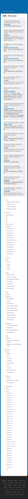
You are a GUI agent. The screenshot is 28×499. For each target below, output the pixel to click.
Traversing (6, 21)
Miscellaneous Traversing (14, 21)
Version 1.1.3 (10, 402)
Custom (8, 264)
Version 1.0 (9, 393)
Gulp (14, 487)
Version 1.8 (9, 437)
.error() (6, 80)
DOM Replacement (11, 315)
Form (8, 365)
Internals (6, 30)
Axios (16, 489)
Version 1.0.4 (10, 395)
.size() (6, 169)
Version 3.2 (9, 453)
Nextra (5, 482)
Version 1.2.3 (10, 409)
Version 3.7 (9, 464)
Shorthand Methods (11, 209)
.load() (6, 148)
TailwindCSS (10, 480)
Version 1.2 (9, 407)
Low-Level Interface (11, 206)
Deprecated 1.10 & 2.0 (18, 31)
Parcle (19, 485)
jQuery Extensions (11, 370)
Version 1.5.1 (10, 430)
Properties (11, 30)
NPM (21, 482)
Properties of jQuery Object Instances (13, 341)
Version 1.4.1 (10, 418)
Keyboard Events (11, 286)
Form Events (10, 283)
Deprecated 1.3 (16, 88)
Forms (6, 292)
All (7, 469)
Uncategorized (8, 386)
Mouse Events (10, 177)
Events (5, 66)
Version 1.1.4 (10, 404)
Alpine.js (6, 489)
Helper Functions (11, 204)
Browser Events (11, 77)
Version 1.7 (9, 434)
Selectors (7, 351)
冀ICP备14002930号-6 (19, 494)
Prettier (11, 489)
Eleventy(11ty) (8, 491)
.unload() (7, 191)
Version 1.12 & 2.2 (11, 446)
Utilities (5, 88)
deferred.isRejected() (11, 48)
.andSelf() (7, 24)
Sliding (8, 268)
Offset (6, 336)
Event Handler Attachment (13, 66)
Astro (23, 491)
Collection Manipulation (12, 325)
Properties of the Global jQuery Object (16, 103)
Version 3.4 (9, 457)
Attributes (7, 212)
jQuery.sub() (8, 124)
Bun (23, 489)
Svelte (24, 487)
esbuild (23, 485)
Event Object (10, 281)
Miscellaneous (7, 166)
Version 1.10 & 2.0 (11, 441)
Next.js (24, 480)
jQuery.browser (9, 108)
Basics (8, 262)
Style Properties (10, 319)
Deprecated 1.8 (12, 22)
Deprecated (6, 22)
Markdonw (19, 487)
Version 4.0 (9, 467)
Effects (7, 260)
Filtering (9, 378)
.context (6, 35)
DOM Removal (10, 312)
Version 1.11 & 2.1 (11, 444)
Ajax (6, 200)
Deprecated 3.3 (10, 247)
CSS (6, 219)
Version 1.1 (9, 397)
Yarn (25, 482)
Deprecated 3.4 (10, 249)
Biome (5, 487)
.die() (5, 69)
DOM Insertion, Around (12, 305)
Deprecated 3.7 (10, 254)
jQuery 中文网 (12, 494)
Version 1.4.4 (10, 425)
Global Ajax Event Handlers (13, 202)
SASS (10, 487)
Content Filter (10, 363)
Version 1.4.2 (10, 420)
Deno (20, 489)
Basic (8, 356)
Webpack (10, 485)
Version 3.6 (9, 462)
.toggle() (6, 180)
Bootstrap (4, 480)
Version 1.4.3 (10, 423)
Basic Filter (9, 358)
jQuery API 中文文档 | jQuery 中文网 (14, 5)
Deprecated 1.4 (10, 230)
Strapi (14, 491)
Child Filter (9, 360)
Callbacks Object (9, 215)
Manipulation (8, 296)
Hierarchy (9, 367)
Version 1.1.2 (10, 400)
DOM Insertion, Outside (12, 310)
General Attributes (11, 317)
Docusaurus (10, 482)
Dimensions (8, 257)
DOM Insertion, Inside (12, 308)
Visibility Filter (10, 372)
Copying (9, 301)
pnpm (5, 485)
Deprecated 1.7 (20, 44)
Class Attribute (10, 298)
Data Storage (10, 327)
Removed (18, 22)
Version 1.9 (9, 439)
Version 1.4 (9, 416)
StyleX (20, 480)
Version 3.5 (9, 460)
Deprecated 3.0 (10, 242)
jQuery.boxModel (9, 91)
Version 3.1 (9, 450)
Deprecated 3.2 (10, 244)
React (16, 480)
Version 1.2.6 (10, 411)
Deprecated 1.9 (10, 237)
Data (6, 221)
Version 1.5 (9, 427)
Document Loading (11, 144)
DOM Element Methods (15, 166)
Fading (8, 266)
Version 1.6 (9, 432)
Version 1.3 (9, 413)
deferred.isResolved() (11, 58)
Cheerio (18, 491)
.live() (6, 137)
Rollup (15, 485)
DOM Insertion (10, 303)
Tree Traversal (10, 382)
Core (5, 122)
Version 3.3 (9, 455)
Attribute (9, 353)
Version (7, 391)
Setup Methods (10, 332)
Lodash (16, 482)
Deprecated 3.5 (10, 251)
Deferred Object (7, 44)
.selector (7, 160)
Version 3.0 (9, 448)
